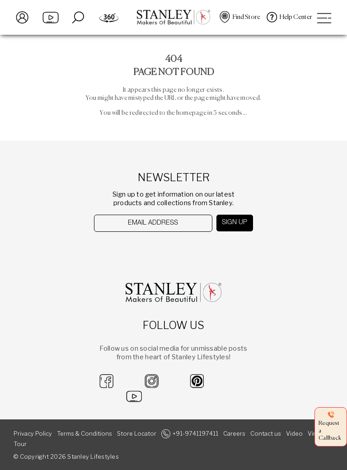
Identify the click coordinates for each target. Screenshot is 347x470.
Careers (234, 433)
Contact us (265, 433)
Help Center (296, 17)
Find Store (246, 17)
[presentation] (140, 249)
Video (294, 433)
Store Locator (136, 433)
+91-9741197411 (195, 433)
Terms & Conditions (84, 433)
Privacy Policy (33, 433)
